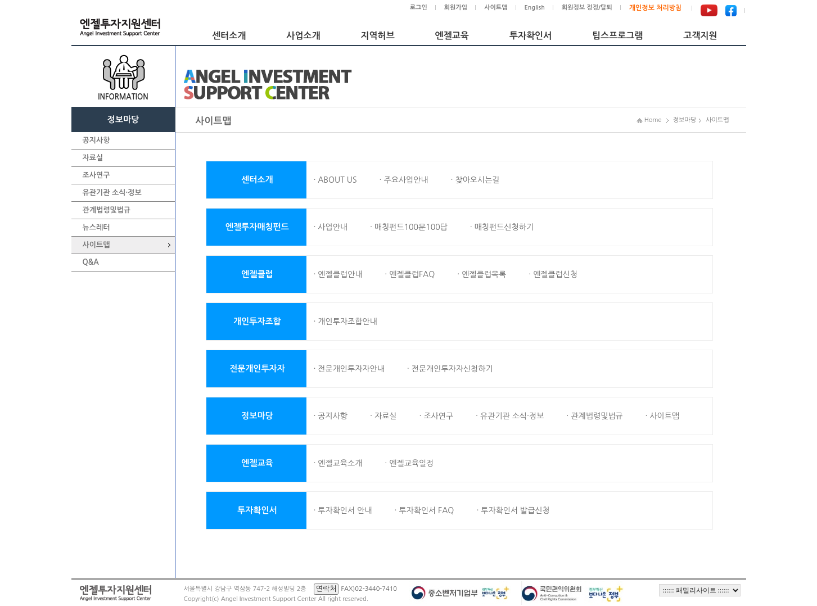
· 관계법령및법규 (594, 416)
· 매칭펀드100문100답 (409, 227)
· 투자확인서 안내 (342, 510)
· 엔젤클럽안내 (337, 274)
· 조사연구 (436, 416)
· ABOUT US (334, 180)
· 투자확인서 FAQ (424, 510)
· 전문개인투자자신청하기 (450, 369)
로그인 (418, 7)
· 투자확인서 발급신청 (512, 510)
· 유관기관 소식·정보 (510, 416)
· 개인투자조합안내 (345, 321)
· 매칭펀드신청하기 (502, 227)
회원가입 (455, 7)
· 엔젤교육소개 (337, 463)
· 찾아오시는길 (475, 180)
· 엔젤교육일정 (409, 463)
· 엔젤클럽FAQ (410, 274)
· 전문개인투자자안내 (348, 369)
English (535, 7)
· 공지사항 (330, 416)
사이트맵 (495, 7)
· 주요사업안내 (404, 180)
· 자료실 (383, 416)
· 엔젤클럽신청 (553, 274)
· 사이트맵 (662, 416)
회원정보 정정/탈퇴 (587, 7)
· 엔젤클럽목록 (481, 274)
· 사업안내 (330, 227)
